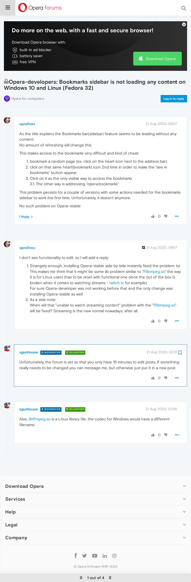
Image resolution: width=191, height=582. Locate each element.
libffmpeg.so (39, 403)
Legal (11, 508)
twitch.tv (116, 266)
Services (15, 483)
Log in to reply (174, 82)
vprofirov (27, 108)
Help (10, 496)
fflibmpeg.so (154, 255)
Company (16, 521)
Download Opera (161, 42)
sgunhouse (28, 336)
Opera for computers (27, 82)
